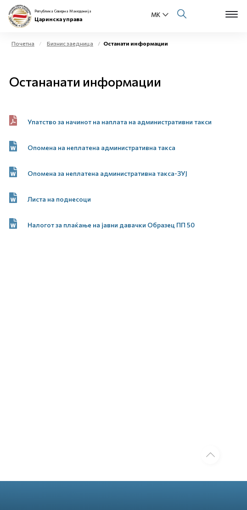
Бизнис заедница (70, 43)
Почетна (22, 43)
